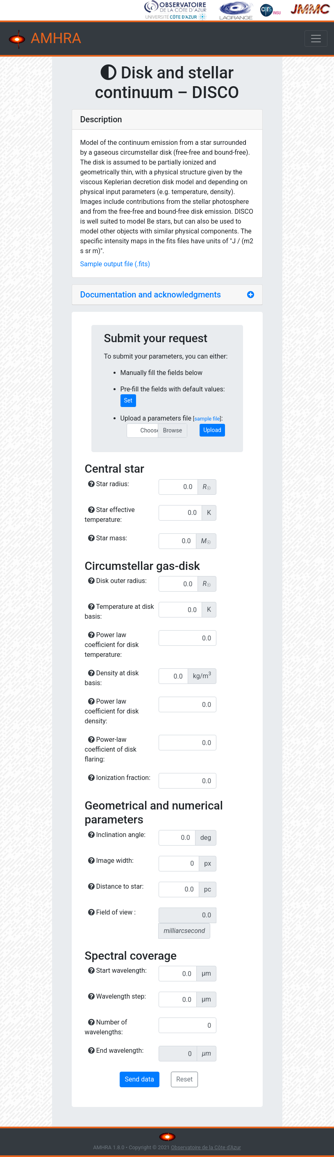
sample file (207, 419)
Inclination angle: (117, 835)
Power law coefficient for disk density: (112, 711)
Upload (212, 430)
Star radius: (108, 484)
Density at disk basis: (112, 678)
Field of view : (112, 912)
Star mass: (107, 538)
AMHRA (44, 39)
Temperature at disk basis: (119, 611)
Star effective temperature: (110, 515)
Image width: (111, 860)
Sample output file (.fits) (115, 264)
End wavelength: (116, 1050)
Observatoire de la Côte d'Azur (206, 1147)
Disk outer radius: (117, 581)
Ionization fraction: (119, 778)
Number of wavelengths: (106, 1027)
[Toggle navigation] (315, 38)
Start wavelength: (117, 970)
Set (128, 400)
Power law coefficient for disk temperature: (112, 645)
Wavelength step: (117, 996)
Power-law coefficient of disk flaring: (110, 749)
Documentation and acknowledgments (150, 295)
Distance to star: (116, 886)
